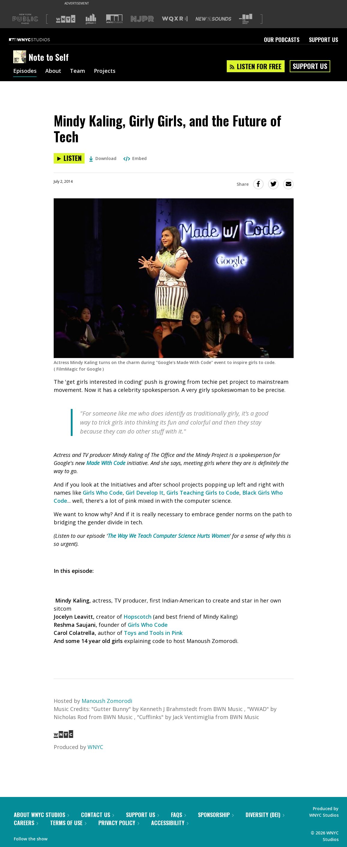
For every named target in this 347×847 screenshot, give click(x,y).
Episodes (25, 71)
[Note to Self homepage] (20, 57)
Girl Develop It (144, 492)
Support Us (323, 39)
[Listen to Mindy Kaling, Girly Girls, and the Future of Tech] (69, 158)
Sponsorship (216, 815)
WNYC (95, 747)
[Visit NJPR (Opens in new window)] (142, 19)
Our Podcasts (281, 39)
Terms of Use (68, 823)
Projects (104, 71)
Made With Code (105, 462)
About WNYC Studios (41, 815)
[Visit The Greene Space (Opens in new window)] (245, 19)
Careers (26, 823)
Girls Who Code (103, 492)
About (53, 71)
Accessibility (169, 823)
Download (102, 158)
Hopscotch (137, 616)
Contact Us (97, 815)
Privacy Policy (118, 823)
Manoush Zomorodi (107, 700)
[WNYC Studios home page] (37, 39)
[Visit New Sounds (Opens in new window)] (213, 19)
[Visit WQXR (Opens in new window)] (174, 19)
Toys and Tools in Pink (153, 632)
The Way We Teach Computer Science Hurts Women (168, 535)
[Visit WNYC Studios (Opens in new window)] (114, 18)
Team (77, 71)
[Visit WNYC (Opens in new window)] (65, 19)
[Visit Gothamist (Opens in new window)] (90, 18)
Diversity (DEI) (265, 815)
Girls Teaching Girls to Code (202, 492)
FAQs (178, 815)
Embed (135, 158)
